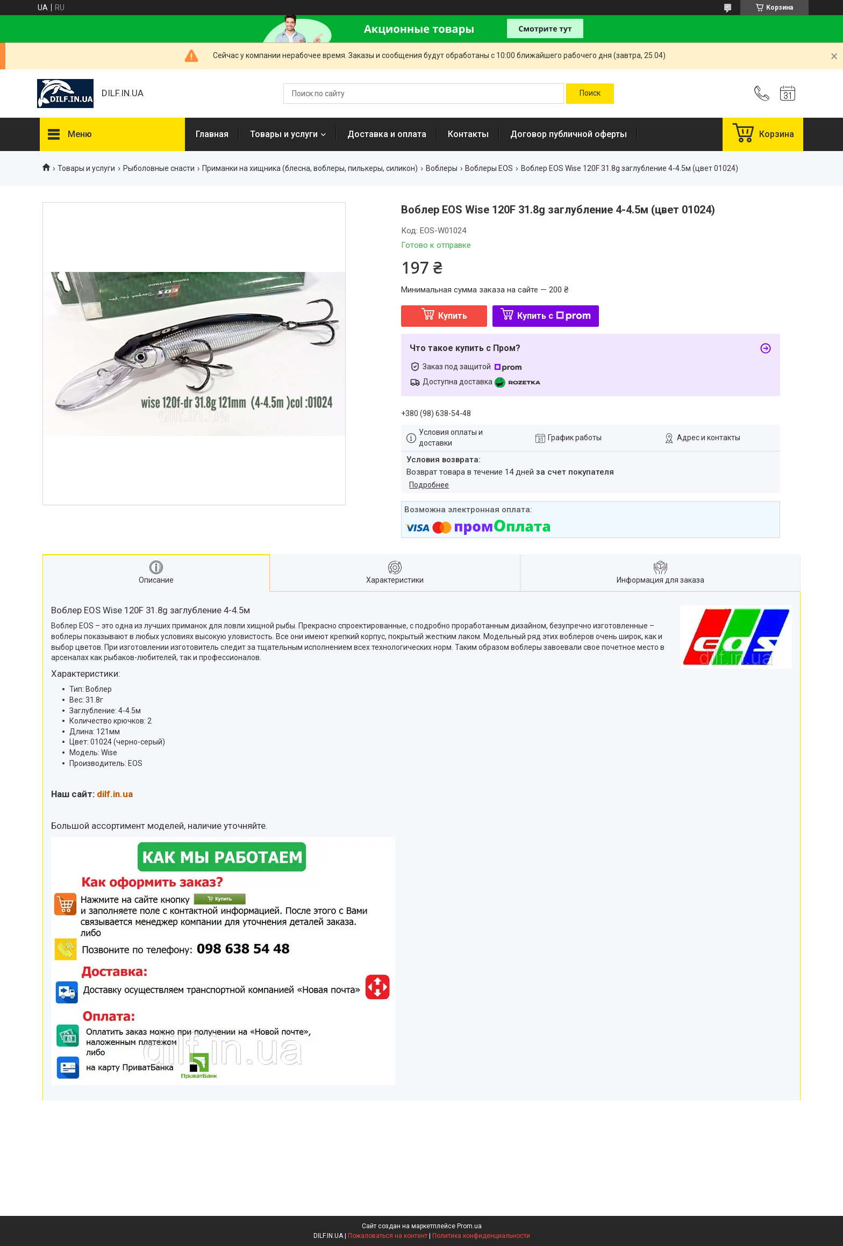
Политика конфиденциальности (481, 1236)
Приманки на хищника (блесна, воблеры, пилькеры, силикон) (310, 168)
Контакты (468, 134)
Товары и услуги (284, 134)
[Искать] (590, 93)
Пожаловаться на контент (387, 1236)
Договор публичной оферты (568, 134)
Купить (452, 316)
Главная (212, 134)
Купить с (554, 316)
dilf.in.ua (115, 794)
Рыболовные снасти (159, 168)
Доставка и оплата (386, 134)
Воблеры (442, 168)
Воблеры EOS (489, 168)
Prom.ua (469, 1226)
